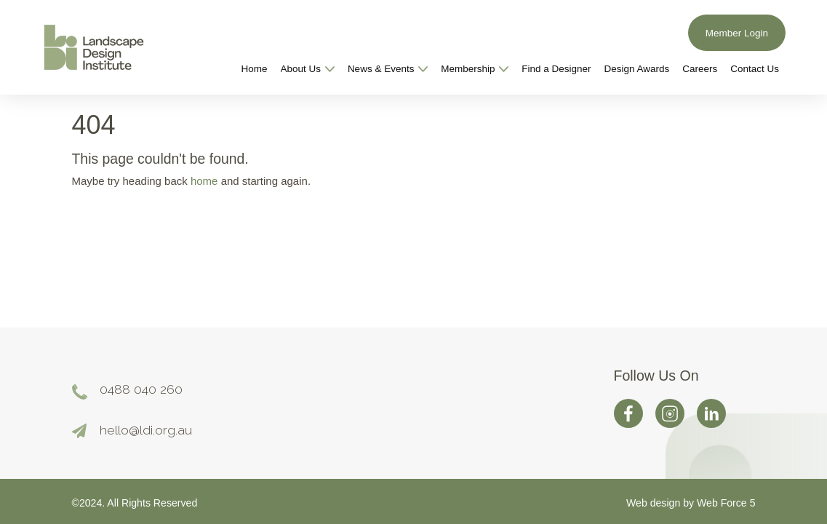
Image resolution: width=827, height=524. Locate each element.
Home (254, 68)
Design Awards (637, 68)
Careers (699, 68)
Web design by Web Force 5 (691, 503)
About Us (308, 68)
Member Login (737, 33)
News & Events (388, 68)
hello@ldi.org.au (146, 429)
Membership (474, 68)
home (204, 181)
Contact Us (754, 68)
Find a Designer (556, 68)
